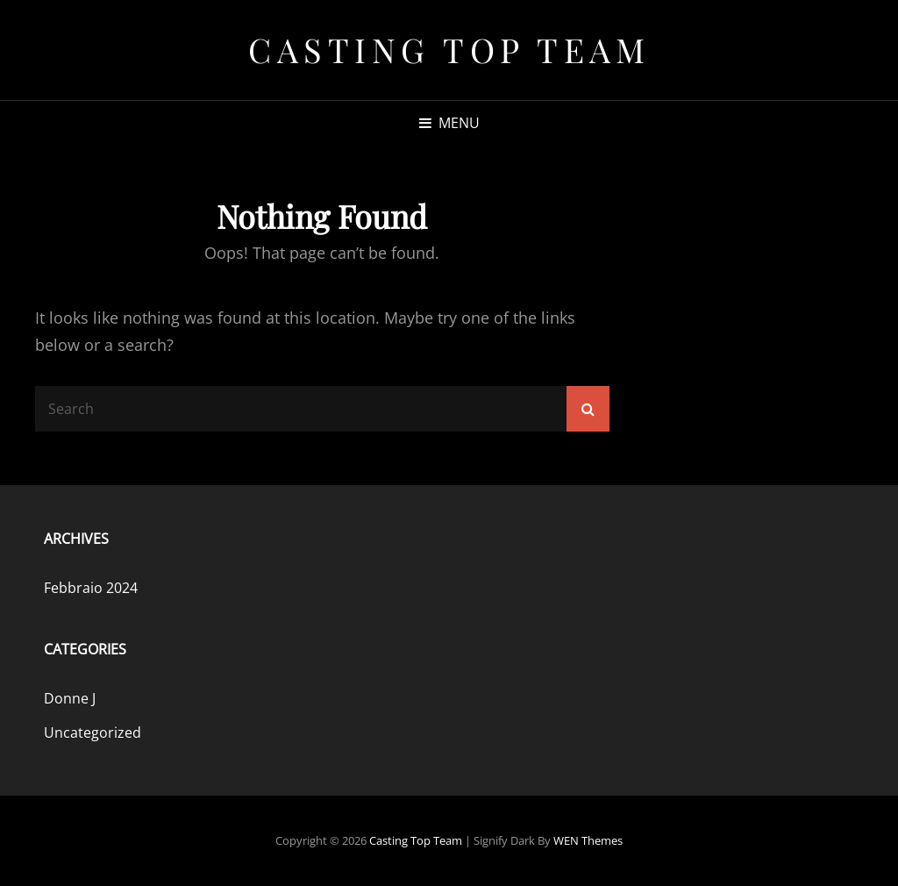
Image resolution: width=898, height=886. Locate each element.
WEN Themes (588, 840)
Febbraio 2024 (91, 587)
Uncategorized (92, 732)
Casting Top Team (449, 49)
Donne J (70, 698)
